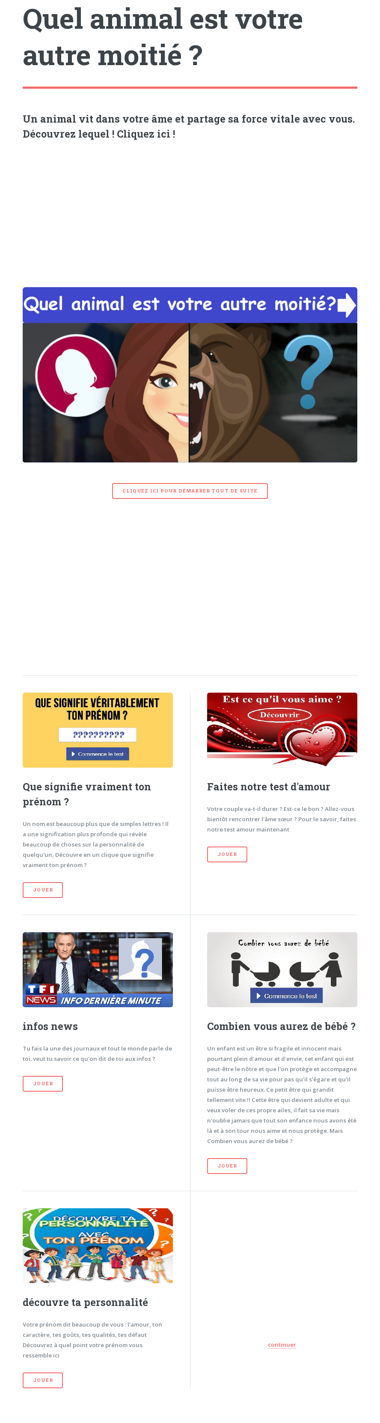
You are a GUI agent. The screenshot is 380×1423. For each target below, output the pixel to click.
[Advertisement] (190, 211)
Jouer (43, 890)
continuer (282, 1344)
